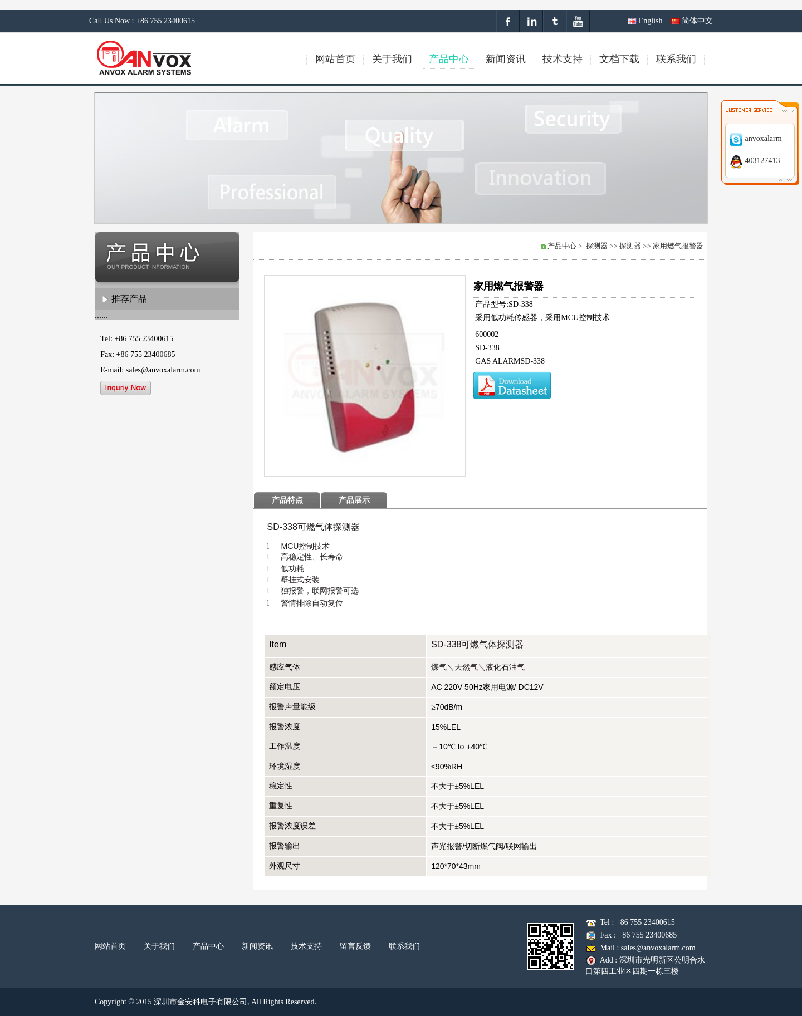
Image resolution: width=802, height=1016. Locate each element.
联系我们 (404, 946)
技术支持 (306, 946)
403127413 (754, 160)
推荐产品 (129, 298)
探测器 (597, 246)
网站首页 (110, 946)
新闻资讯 (257, 946)
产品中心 (208, 946)
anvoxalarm (755, 138)
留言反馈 (355, 946)
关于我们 (159, 946)
